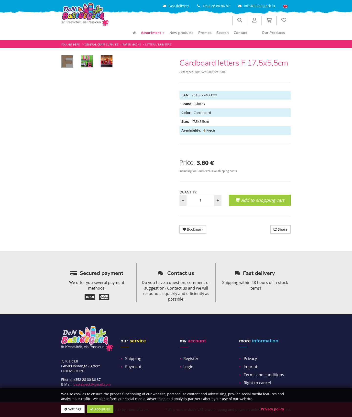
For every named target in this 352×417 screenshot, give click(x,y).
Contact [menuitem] (240, 32)
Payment (133, 366)
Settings (72, 409)
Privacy (250, 358)
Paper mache (131, 44)
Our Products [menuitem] (273, 32)
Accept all (100, 409)
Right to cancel (257, 382)
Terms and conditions (264, 374)
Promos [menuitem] (204, 32)
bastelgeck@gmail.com (92, 384)
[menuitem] (134, 32)
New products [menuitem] (181, 32)
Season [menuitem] (222, 32)
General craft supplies (101, 44)
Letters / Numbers (158, 44)
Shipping (133, 358)
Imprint (250, 366)
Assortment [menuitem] (153, 32)
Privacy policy (272, 409)
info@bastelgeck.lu (259, 5)
